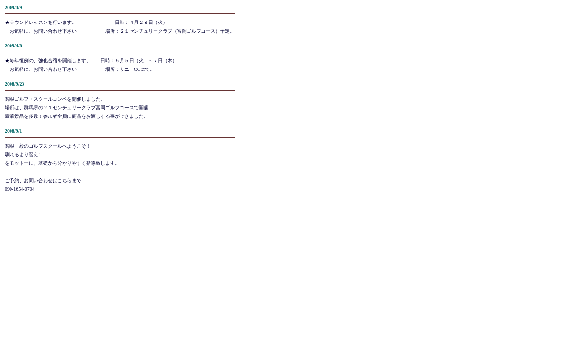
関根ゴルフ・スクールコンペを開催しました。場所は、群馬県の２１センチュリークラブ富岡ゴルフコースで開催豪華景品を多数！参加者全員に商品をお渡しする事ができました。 (76, 107)
